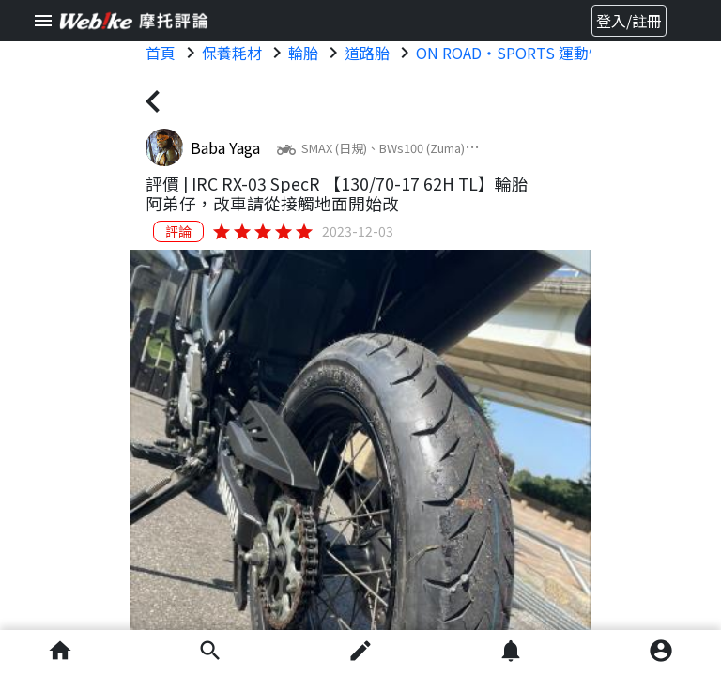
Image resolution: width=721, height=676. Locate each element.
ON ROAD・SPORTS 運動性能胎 (525, 52)
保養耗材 (232, 52)
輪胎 (303, 52)
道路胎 (367, 52)
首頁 (161, 52)
